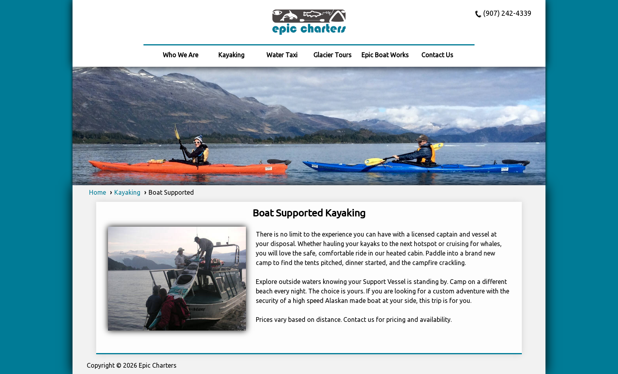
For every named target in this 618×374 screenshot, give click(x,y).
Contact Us (437, 54)
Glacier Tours (332, 54)
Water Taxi (282, 54)
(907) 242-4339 (507, 13)
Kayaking (231, 54)
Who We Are (180, 54)
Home (97, 192)
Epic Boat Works (385, 54)
